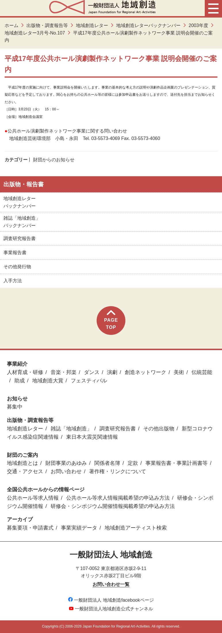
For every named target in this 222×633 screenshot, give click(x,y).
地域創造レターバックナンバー (148, 25)
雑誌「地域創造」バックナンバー (21, 222)
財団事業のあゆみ (66, 463)
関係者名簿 (107, 463)
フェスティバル (89, 380)
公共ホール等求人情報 (33, 498)
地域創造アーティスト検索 (136, 528)
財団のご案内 (22, 455)
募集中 (14, 407)
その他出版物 (158, 428)
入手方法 (12, 280)
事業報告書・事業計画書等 (177, 463)
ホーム (11, 25)
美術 (179, 372)
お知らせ (17, 399)
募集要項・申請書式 (30, 528)
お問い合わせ (66, 471)
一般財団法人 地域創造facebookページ (111, 600)
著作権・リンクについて (117, 471)
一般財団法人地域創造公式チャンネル (111, 608)
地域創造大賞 (47, 380)
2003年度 (198, 25)
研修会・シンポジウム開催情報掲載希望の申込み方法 (113, 506)
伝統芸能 (202, 372)
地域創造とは (22, 463)
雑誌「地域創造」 (71, 428)
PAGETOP (111, 320)
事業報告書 (14, 252)
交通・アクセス (25, 471)
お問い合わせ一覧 (111, 584)
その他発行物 (17, 266)
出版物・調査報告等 (47, 25)
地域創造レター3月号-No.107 (35, 32)
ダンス (91, 372)
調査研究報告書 (19, 238)
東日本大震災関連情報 (92, 437)
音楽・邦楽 (63, 372)
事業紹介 (17, 364)
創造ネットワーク (145, 372)
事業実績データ (79, 528)
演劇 (112, 372)
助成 (19, 380)
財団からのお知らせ (53, 159)
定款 (133, 463)
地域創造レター (92, 25)
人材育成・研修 (25, 372)
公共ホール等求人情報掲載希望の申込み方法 (118, 498)
